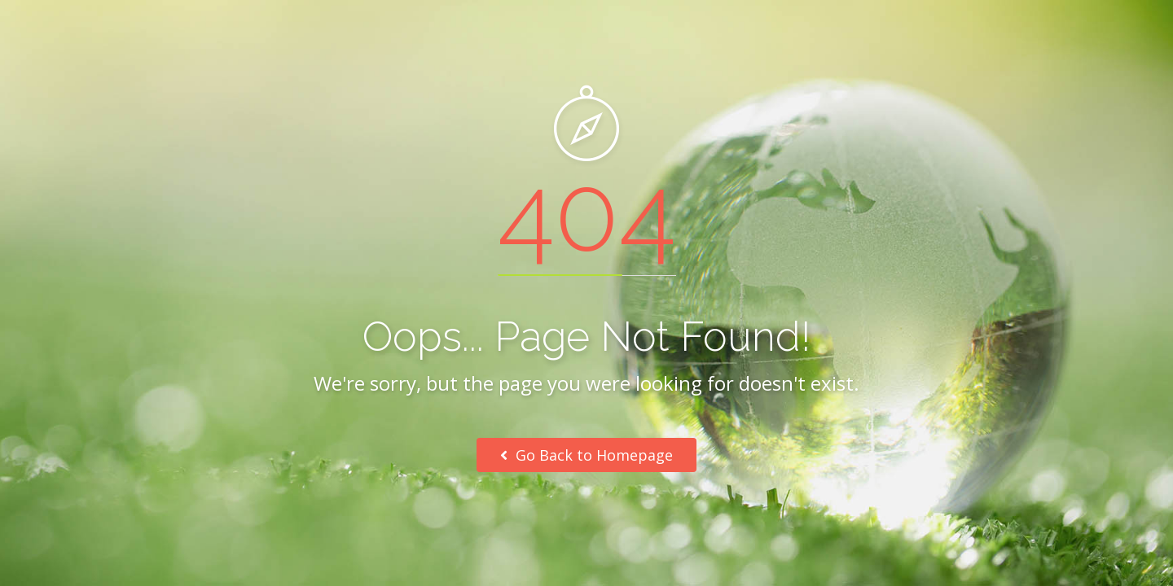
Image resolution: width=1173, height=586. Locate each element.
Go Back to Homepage (586, 455)
